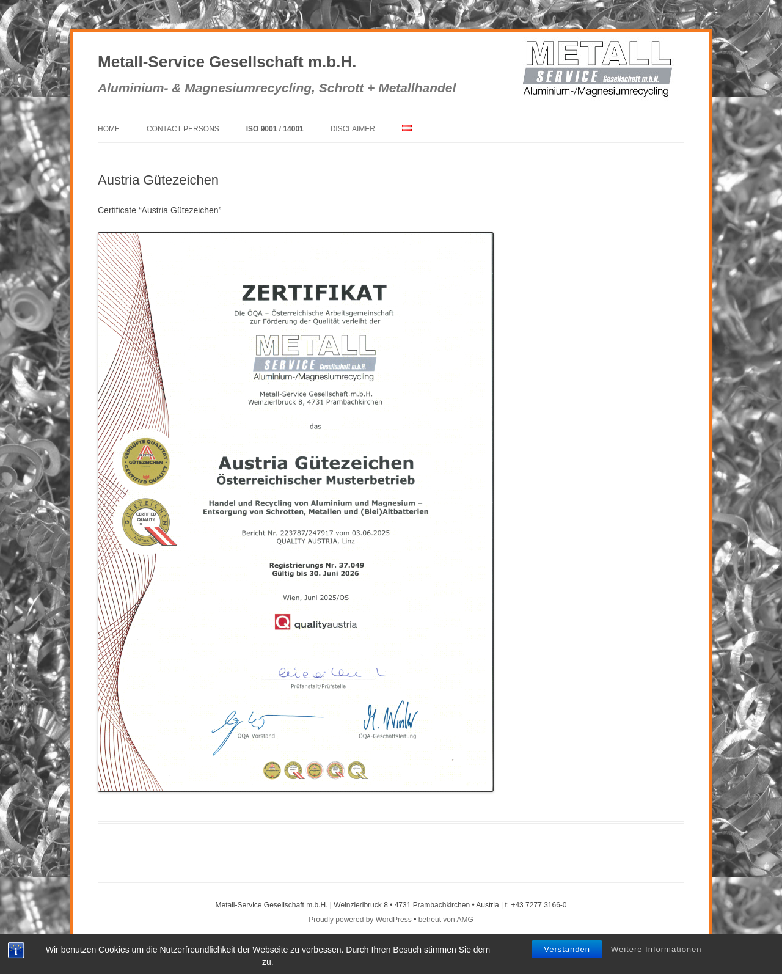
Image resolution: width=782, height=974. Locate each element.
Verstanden (567, 949)
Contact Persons (183, 129)
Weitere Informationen (656, 949)
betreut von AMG (445, 919)
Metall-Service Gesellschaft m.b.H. (227, 62)
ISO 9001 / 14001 (275, 129)
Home (109, 129)
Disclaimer (353, 129)
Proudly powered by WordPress (360, 919)
